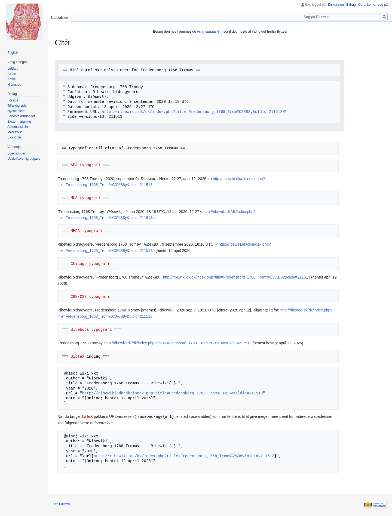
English (12, 53)
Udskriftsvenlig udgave (23, 158)
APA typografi (85, 165)
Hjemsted (14, 84)
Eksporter (14, 137)
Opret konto (366, 5)
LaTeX (87, 416)
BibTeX (77, 356)
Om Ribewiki (62, 503)
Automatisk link (18, 127)
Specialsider (16, 153)
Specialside (59, 18)
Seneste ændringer (21, 116)
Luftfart (12, 68)
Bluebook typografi (91, 329)
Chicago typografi (90, 263)
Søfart (11, 74)
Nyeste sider (16, 111)
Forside (12, 100)
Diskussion (336, 5)
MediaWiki (14, 132)
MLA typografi (85, 197)
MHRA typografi (87, 230)
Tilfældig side (16, 105)
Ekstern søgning (19, 121)
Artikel (11, 79)
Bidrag (351, 5)
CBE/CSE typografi (90, 296)
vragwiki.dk (206, 31)
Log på (383, 5)
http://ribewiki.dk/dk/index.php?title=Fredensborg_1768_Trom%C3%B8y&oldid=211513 (192, 111)
